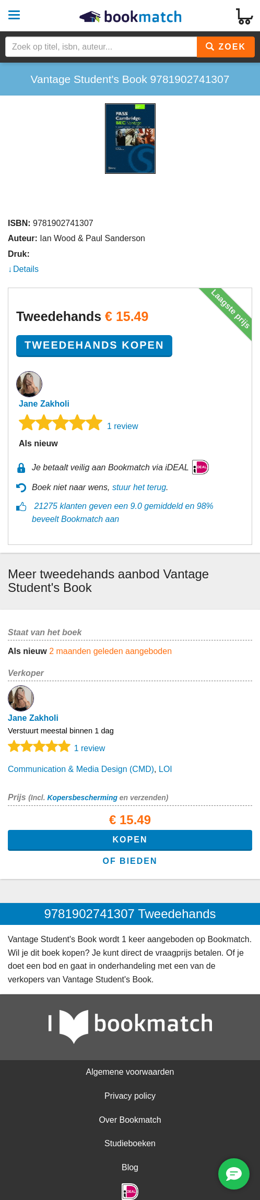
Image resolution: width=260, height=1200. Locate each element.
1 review (122, 426)
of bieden (129, 861)
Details (26, 269)
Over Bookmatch (130, 1119)
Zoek (226, 46)
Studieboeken (130, 1143)
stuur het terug (139, 487)
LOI (165, 769)
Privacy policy (130, 1095)
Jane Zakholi (44, 403)
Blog (130, 1167)
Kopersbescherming (82, 797)
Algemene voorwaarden (130, 1071)
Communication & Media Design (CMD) (81, 769)
